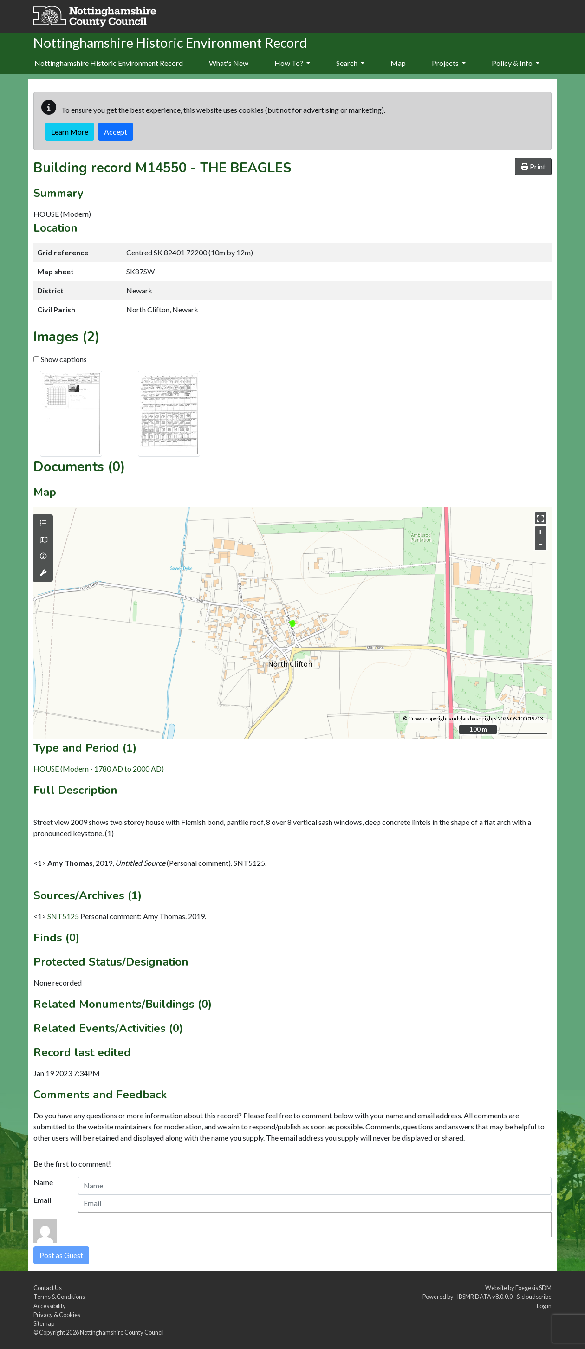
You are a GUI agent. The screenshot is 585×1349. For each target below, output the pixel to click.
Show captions (60, 359)
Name (43, 1182)
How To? (292, 62)
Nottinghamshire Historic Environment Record (108, 62)
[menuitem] (228, 63)
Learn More (69, 131)
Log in (544, 1306)
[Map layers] (43, 523)
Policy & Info (516, 62)
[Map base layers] (43, 540)
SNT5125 (63, 916)
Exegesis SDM (533, 1287)
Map (398, 62)
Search (350, 62)
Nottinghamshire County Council (122, 1332)
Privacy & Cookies (56, 1314)
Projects (449, 62)
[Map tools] (43, 572)
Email (42, 1199)
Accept (115, 131)
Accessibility (49, 1306)
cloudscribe (536, 1296)
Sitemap (43, 1323)
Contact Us (47, 1287)
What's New (228, 62)
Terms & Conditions (59, 1296)
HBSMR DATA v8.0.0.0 (484, 1296)
